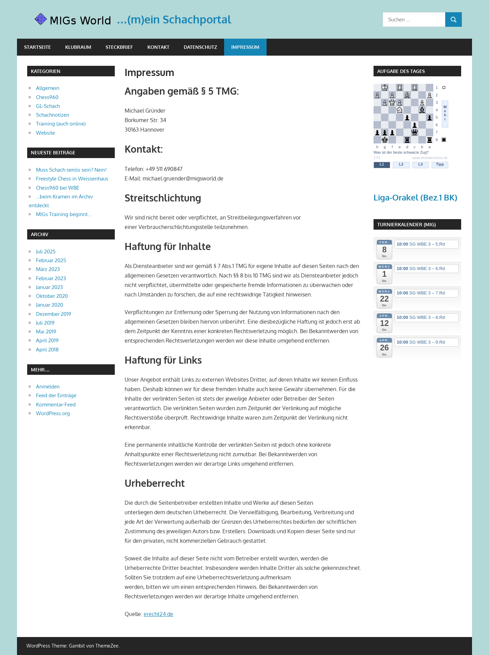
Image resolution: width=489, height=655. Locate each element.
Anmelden (48, 386)
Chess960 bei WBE (57, 188)
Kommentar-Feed (56, 404)
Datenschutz (200, 47)
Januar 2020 (49, 305)
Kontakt (158, 47)
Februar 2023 (51, 278)
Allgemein (47, 88)
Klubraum (78, 47)
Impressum (245, 47)
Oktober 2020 (52, 296)
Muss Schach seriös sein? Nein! (71, 170)
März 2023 (48, 269)
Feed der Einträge (56, 395)
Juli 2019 (45, 323)
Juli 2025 (46, 251)
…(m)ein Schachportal (173, 19)
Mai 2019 (46, 331)
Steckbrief (119, 47)
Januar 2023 (49, 287)
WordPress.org (53, 413)
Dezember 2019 (53, 314)
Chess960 (47, 97)
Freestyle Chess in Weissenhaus (72, 178)
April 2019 (47, 340)
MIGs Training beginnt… (63, 214)
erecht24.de (158, 614)
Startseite (37, 47)
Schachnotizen (52, 115)
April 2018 (47, 349)
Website (45, 133)
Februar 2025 (51, 260)
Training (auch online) (61, 123)
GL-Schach (48, 106)
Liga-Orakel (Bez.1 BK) (415, 197)
